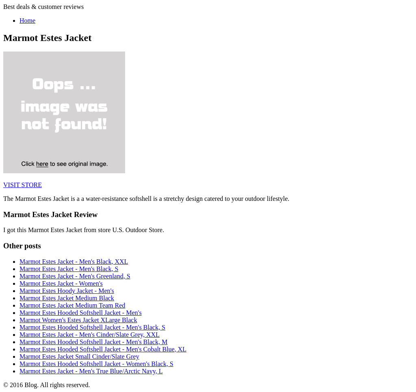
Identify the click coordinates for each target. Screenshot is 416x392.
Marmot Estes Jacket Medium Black (67, 298)
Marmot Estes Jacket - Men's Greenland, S (75, 276)
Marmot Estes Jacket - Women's (61, 283)
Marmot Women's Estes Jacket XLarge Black (78, 320)
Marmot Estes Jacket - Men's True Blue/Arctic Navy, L (91, 371)
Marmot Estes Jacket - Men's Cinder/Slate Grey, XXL (90, 334)
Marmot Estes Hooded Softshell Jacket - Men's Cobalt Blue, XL (103, 349)
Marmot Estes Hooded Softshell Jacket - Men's (81, 312)
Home (27, 20)
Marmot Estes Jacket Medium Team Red (72, 305)
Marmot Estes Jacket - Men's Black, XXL (74, 261)
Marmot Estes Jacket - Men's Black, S (69, 268)
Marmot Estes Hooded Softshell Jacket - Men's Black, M (93, 341)
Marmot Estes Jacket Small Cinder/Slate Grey (79, 356)
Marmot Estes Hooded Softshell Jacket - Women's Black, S (96, 363)
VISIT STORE (22, 184)
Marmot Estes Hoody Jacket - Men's (67, 290)
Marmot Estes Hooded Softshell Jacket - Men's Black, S (92, 327)
